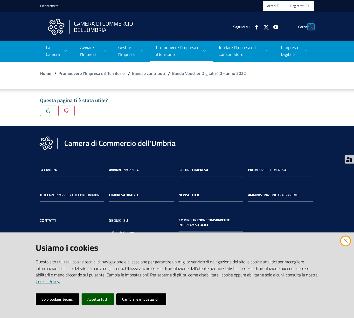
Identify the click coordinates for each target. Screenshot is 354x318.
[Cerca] (308, 27)
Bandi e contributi (148, 73)
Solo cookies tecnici (58, 299)
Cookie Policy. (48, 281)
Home (45, 73)
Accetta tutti (97, 299)
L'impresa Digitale (124, 195)
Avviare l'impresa (124, 169)
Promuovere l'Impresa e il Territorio (91, 73)
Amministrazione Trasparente (273, 195)
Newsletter (189, 195)
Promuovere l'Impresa (267, 169)
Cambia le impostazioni (141, 299)
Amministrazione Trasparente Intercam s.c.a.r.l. (204, 222)
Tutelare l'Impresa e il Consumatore (70, 195)
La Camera (48, 169)
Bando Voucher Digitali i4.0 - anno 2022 (209, 73)
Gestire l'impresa (193, 169)
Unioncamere (49, 5)
